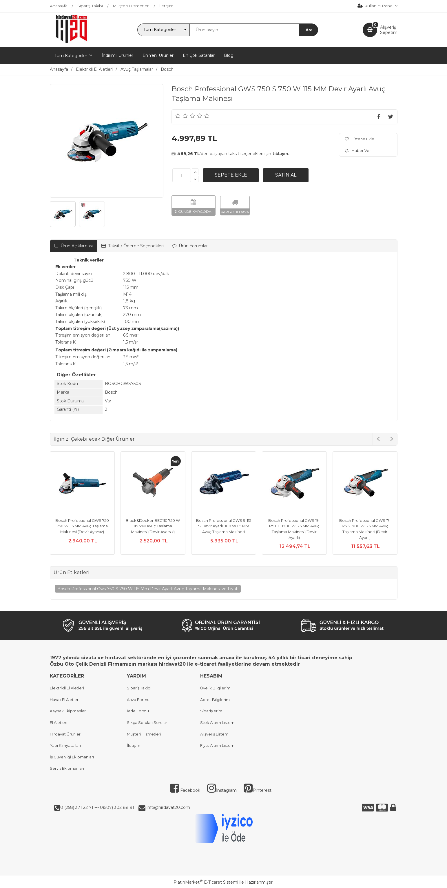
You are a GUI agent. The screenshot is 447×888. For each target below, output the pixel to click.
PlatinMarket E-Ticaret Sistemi (206, 882)
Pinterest (257, 790)
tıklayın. (280, 153)
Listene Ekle (359, 139)
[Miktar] (181, 175)
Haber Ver (358, 150)
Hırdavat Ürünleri (65, 734)
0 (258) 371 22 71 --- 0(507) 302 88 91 (97, 807)
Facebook (185, 790)
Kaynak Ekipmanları (68, 711)
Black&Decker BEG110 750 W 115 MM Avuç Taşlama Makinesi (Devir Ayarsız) (153, 526)
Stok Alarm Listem (217, 722)
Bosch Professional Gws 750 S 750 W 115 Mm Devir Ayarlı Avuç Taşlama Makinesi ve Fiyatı (147, 588)
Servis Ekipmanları (67, 768)
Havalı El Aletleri (64, 699)
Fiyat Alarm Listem (217, 745)
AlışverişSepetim (388, 30)
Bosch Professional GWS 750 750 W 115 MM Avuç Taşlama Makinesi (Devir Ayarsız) (82, 526)
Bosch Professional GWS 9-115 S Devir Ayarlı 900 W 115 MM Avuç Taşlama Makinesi (223, 526)
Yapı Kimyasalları (65, 745)
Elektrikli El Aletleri (67, 688)
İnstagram (222, 790)
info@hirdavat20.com (167, 807)
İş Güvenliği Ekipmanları (72, 757)
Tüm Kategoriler (70, 55)
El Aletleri (58, 722)
